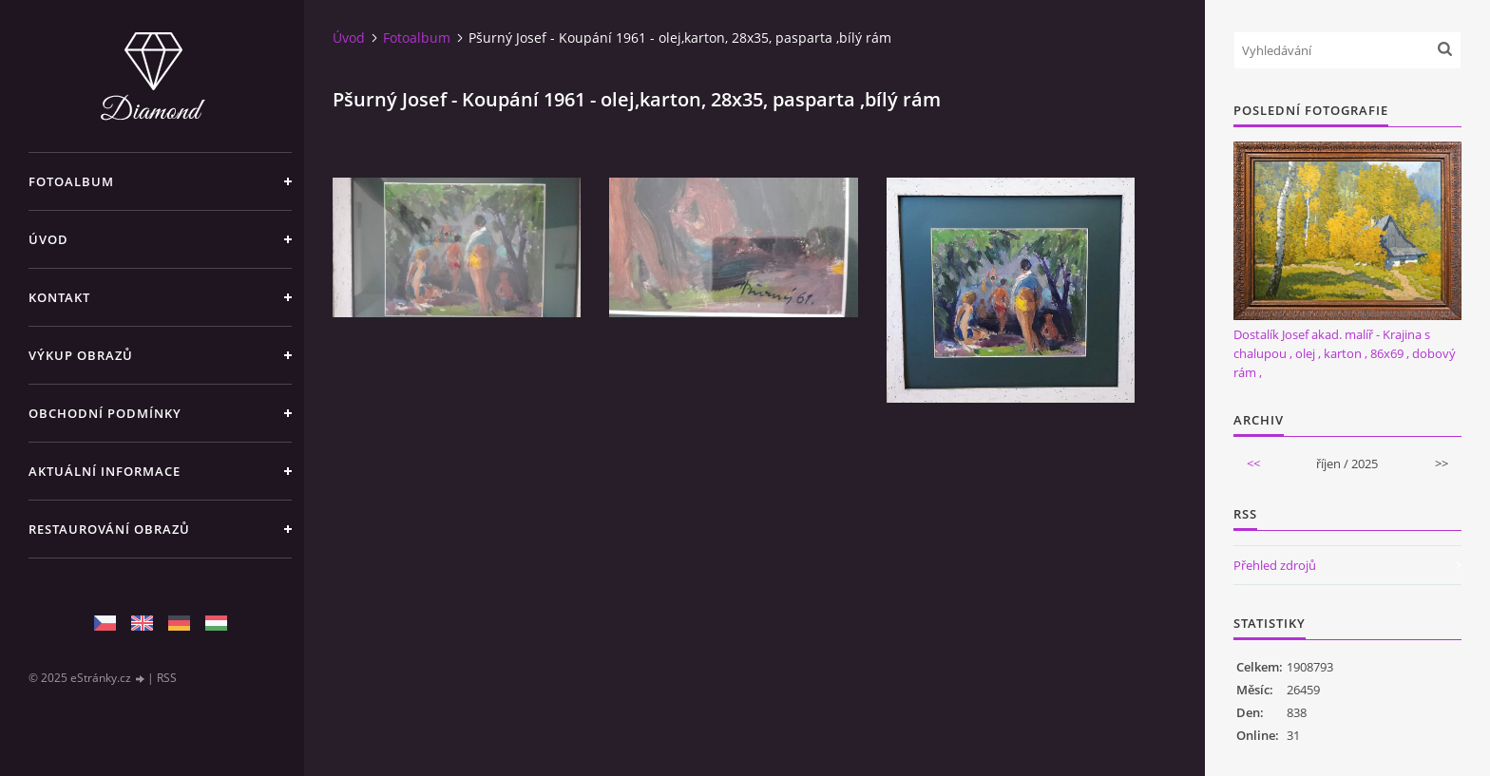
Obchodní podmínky (105, 413)
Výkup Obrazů (81, 355)
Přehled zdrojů (1274, 565)
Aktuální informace (105, 471)
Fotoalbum (71, 181)
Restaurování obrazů (109, 529)
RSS (167, 678)
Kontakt (59, 297)
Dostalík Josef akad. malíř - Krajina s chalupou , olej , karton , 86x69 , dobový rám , (1344, 353)
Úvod (48, 239)
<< (1253, 463)
